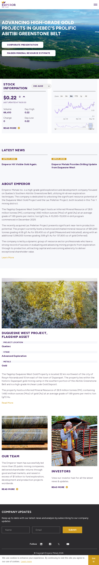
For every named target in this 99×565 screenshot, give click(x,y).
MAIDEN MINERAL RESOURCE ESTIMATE (28, 53)
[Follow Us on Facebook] (50, 544)
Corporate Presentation (22, 45)
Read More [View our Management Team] (8, 489)
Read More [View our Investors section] (58, 487)
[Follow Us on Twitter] (59, 544)
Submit (72, 529)
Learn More (8, 257)
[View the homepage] (9, 4)
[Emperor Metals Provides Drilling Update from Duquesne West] (74, 163)
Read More (7, 402)
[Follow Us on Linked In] (41, 544)
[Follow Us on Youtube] (68, 544)
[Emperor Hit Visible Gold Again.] (25, 163)
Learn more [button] (26, 561)
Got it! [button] (93, 560)
